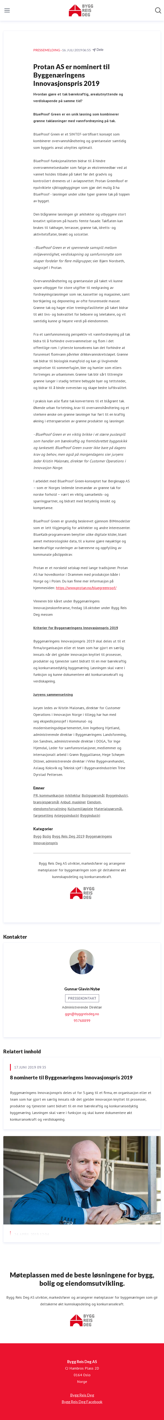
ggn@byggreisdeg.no (82, 1013)
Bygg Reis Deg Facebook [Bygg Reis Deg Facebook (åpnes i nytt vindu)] (82, 1401)
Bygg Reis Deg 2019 (68, 836)
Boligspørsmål (93, 795)
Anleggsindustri (66, 815)
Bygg (37, 836)
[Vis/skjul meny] (7, 10)
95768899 (82, 1020)
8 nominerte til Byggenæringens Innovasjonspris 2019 (71, 1077)
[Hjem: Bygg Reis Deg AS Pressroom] (80, 10)
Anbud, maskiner (73, 802)
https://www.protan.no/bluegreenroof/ (86, 587)
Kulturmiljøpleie (80, 808)
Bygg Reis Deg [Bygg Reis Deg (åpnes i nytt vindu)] (82, 1395)
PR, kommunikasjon (48, 795)
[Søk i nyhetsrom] (158, 10)
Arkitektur (73, 795)
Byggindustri (90, 815)
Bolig (46, 836)
